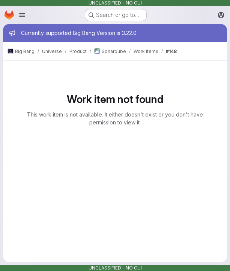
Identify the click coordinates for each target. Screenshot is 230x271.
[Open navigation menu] (22, 15)
